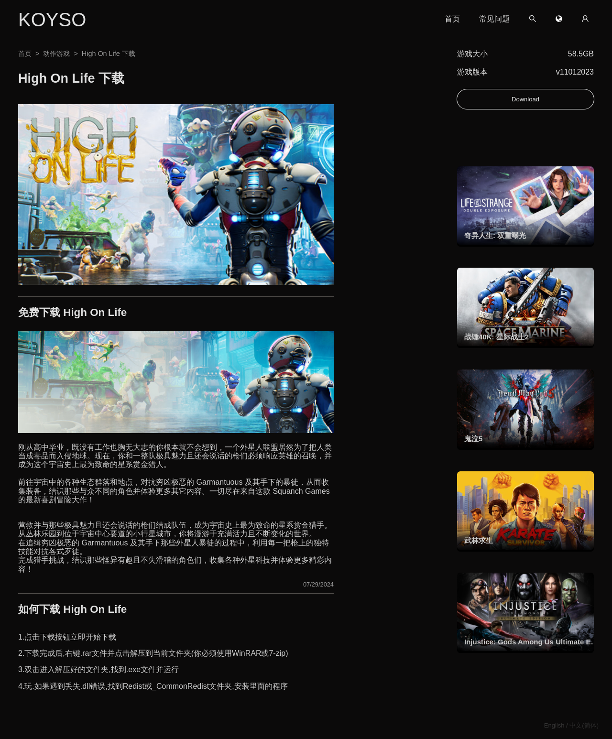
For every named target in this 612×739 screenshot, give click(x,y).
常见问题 (493, 19)
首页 (451, 19)
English (554, 725)
